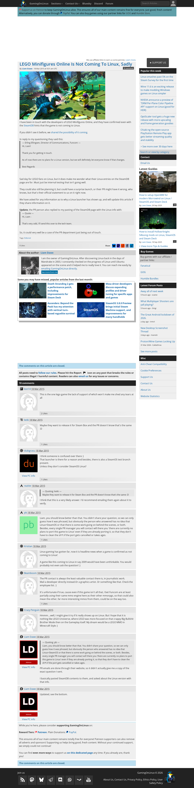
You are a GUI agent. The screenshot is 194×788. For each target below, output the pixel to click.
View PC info (28, 475)
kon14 (27, 389)
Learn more (130, 60)
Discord (98, 3)
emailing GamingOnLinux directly (59, 268)
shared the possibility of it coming (69, 132)
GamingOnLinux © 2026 (150, 772)
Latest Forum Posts (152, 285)
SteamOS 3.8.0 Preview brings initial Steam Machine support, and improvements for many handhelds (118, 310)
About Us (146, 389)
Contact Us (72, 3)
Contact (145, 157)
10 (175, 205)
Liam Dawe (27, 68)
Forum (109, 3)
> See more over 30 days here (156, 146)
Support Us (147, 377)
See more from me (49, 272)
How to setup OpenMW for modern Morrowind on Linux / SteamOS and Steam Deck (157, 196)
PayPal (65, 13)
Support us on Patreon (31, 9)
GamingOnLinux (39, 3)
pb (25, 512)
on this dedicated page (80, 752)
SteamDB (29, 125)
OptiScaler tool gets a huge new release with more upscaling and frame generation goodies (158, 120)
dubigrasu (29, 450)
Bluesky (86, 3)
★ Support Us (158, 62)
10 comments (128, 68)
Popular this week (151, 70)
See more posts (149, 351)
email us (83, 376)
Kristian (28, 546)
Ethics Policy (149, 779)
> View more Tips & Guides (153, 246)
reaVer (27, 485)
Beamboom (30, 573)
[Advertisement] (97, 37)
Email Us (145, 163)
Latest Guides (148, 169)
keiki (26, 419)
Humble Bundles (149, 278)
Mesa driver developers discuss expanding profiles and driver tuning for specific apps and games (119, 290)
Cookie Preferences (151, 370)
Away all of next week (152, 291)
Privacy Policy (134, 779)
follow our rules (47, 372)
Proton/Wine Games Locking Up (158, 341)
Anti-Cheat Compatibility (154, 364)
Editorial (27, 238)
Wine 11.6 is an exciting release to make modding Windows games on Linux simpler (157, 90)
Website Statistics (150, 396)
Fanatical (145, 265)
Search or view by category (154, 152)
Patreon (41, 732)
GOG (128, 13)
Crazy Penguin (32, 610)
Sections (57, 3)
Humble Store (143, 13)
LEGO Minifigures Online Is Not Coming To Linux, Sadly (76, 64)
